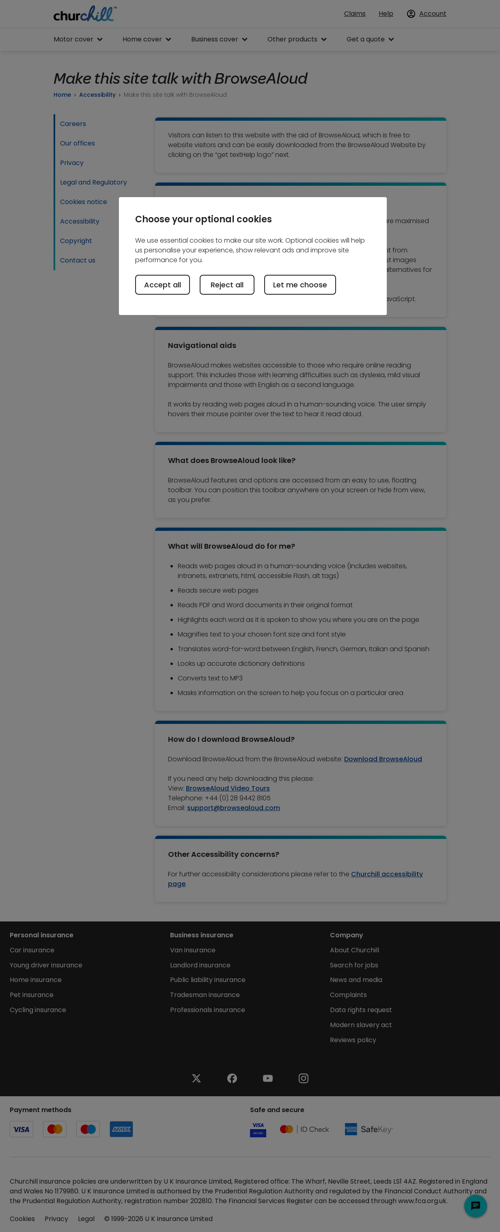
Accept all (162, 285)
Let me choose (300, 285)
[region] (253, 256)
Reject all (227, 285)
